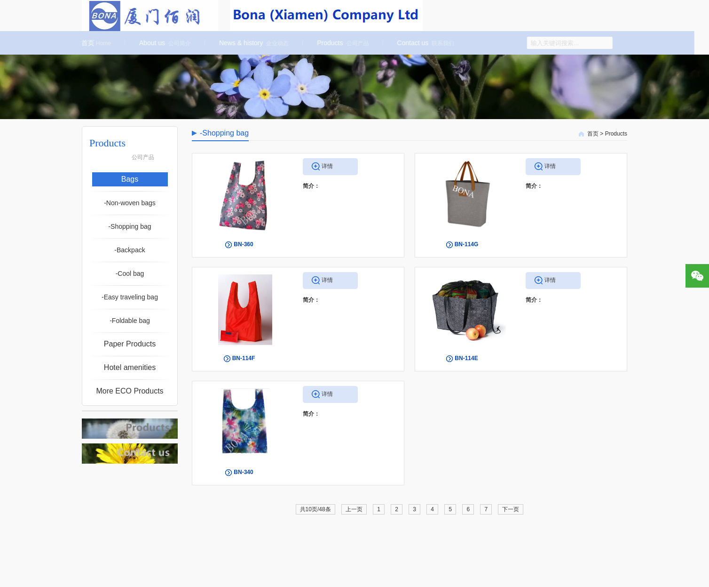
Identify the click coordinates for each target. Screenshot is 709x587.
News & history (252, 43)
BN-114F (243, 358)
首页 (94, 43)
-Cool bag (130, 273)
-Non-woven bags (130, 203)
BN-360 (243, 244)
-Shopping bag (129, 226)
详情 (327, 166)
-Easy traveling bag (130, 297)
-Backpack (129, 250)
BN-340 (243, 472)
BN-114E (466, 358)
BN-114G (467, 244)
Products (341, 43)
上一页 (354, 509)
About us (163, 43)
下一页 (510, 509)
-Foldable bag (130, 320)
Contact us (423, 43)
